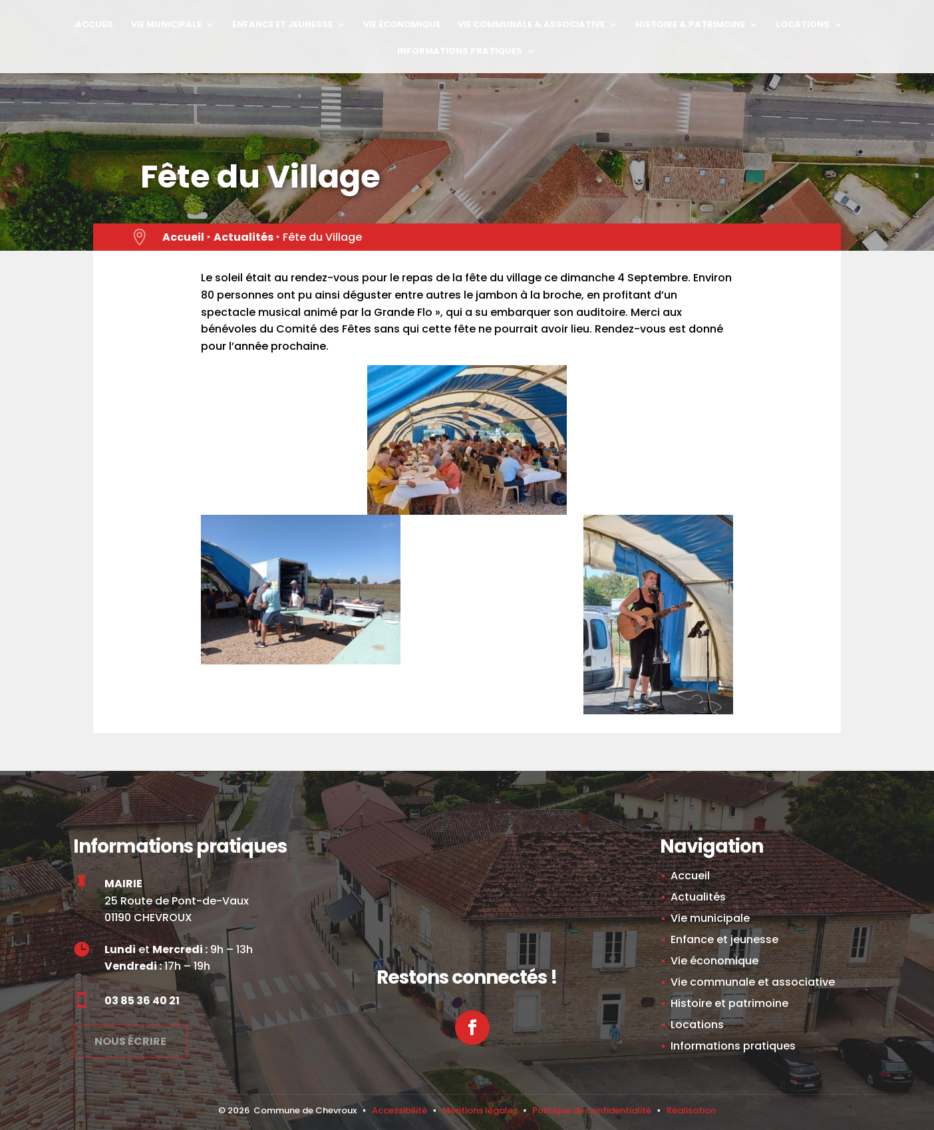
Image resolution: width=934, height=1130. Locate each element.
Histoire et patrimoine (729, 1003)
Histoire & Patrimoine (690, 25)
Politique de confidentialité (591, 1110)
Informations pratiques (459, 52)
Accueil (94, 25)
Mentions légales (480, 1110)
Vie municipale (166, 25)
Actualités (243, 237)
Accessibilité (399, 1110)
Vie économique (401, 25)
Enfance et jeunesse (282, 25)
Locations (803, 25)
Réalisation (691, 1110)
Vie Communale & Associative (531, 25)
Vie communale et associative (753, 982)
